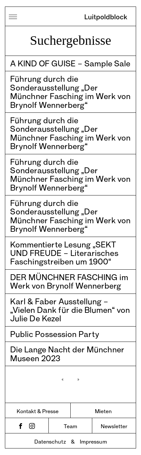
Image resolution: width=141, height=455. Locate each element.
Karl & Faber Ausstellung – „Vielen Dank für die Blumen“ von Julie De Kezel (70, 309)
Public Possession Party (54, 334)
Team (70, 426)
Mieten (103, 411)
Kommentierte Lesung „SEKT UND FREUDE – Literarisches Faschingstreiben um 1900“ (64, 253)
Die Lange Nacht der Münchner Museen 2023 (67, 353)
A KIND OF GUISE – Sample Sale (70, 63)
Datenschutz (50, 441)
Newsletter (114, 426)
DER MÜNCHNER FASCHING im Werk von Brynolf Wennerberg (69, 281)
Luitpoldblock (106, 18)
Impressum (93, 441)
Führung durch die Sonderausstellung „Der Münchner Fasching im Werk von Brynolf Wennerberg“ (70, 91)
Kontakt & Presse (38, 411)
